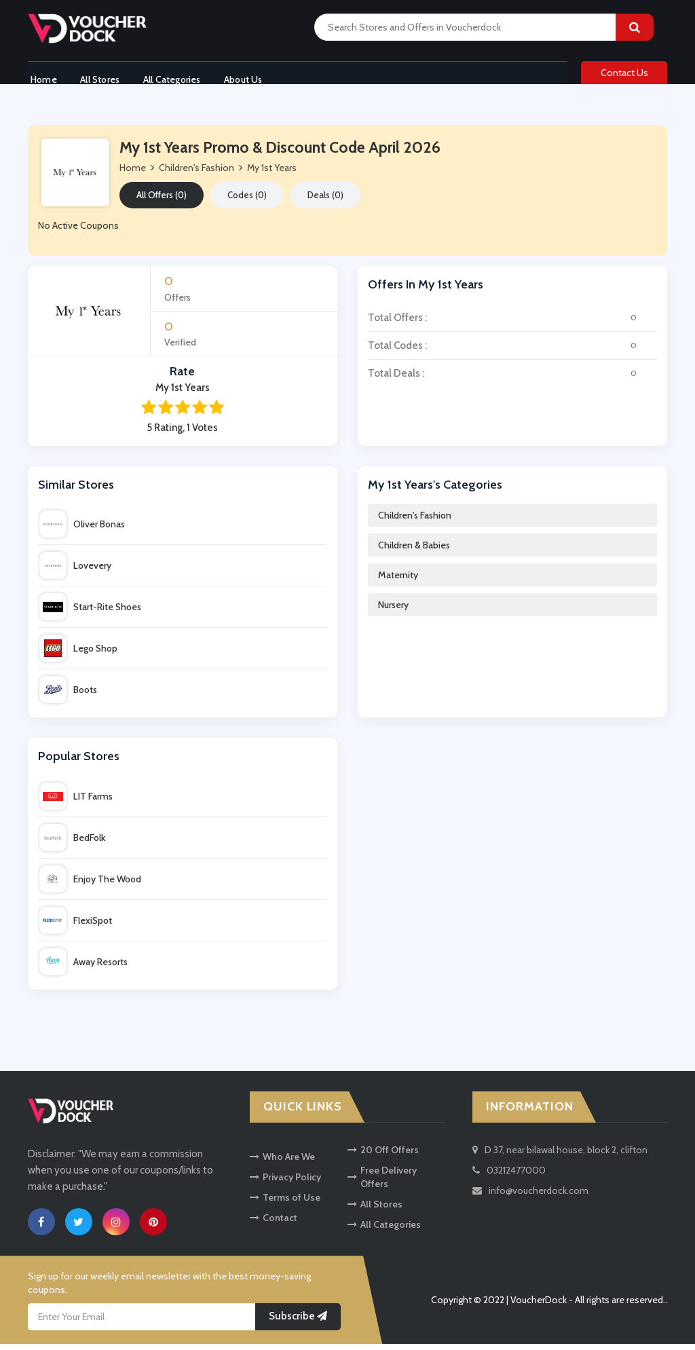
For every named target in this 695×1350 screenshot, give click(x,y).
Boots (68, 695)
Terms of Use (285, 1203)
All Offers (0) (161, 200)
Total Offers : (512, 323)
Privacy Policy (285, 1182)
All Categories (176, 77)
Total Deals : (512, 379)
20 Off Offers (383, 1155)
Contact (273, 1223)
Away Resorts (83, 967)
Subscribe (298, 1322)
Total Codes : (512, 351)
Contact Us (624, 76)
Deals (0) (325, 200)
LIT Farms (76, 802)
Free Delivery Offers (382, 1182)
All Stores (100, 77)
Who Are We (282, 1162)
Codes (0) (247, 200)
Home (41, 77)
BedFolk (72, 843)
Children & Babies (414, 551)
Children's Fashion (414, 521)
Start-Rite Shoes (90, 612)
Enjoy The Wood (90, 885)
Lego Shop (78, 654)
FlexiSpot (75, 926)
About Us (251, 77)
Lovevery (75, 571)
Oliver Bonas (82, 530)
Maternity (398, 581)
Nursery (393, 611)
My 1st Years (272, 174)
